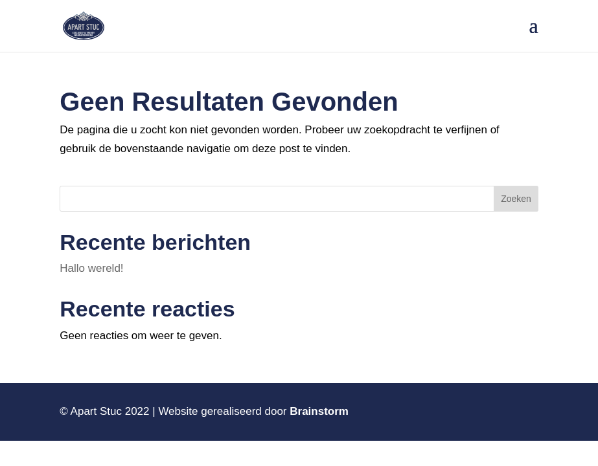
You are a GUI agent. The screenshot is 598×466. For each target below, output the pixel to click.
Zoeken (516, 199)
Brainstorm (319, 411)
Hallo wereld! (91, 268)
